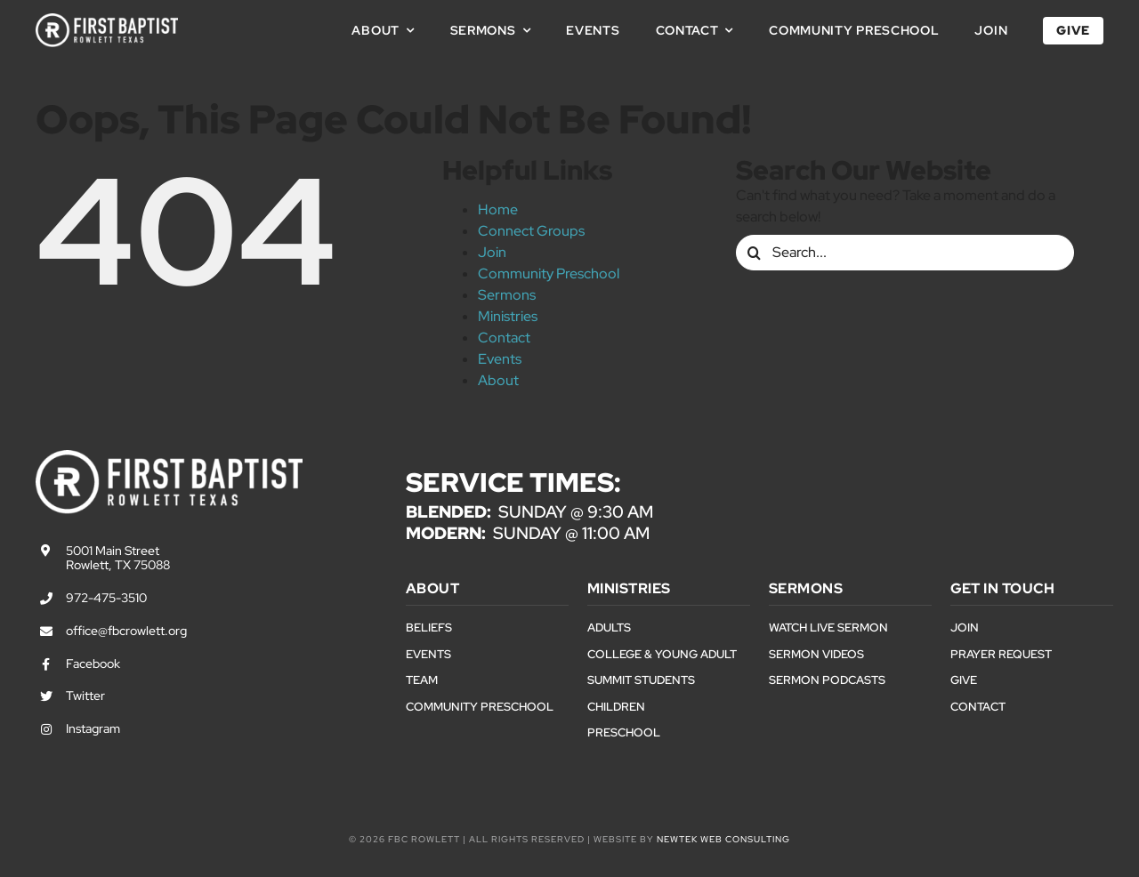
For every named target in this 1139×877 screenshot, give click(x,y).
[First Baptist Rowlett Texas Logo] (107, 20)
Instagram (93, 728)
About (498, 380)
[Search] (753, 252)
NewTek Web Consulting (723, 839)
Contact (504, 337)
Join (492, 252)
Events (499, 359)
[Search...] (905, 252)
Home (498, 209)
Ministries (507, 316)
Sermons (507, 295)
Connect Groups (531, 230)
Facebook (93, 664)
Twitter (85, 696)
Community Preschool (548, 273)
